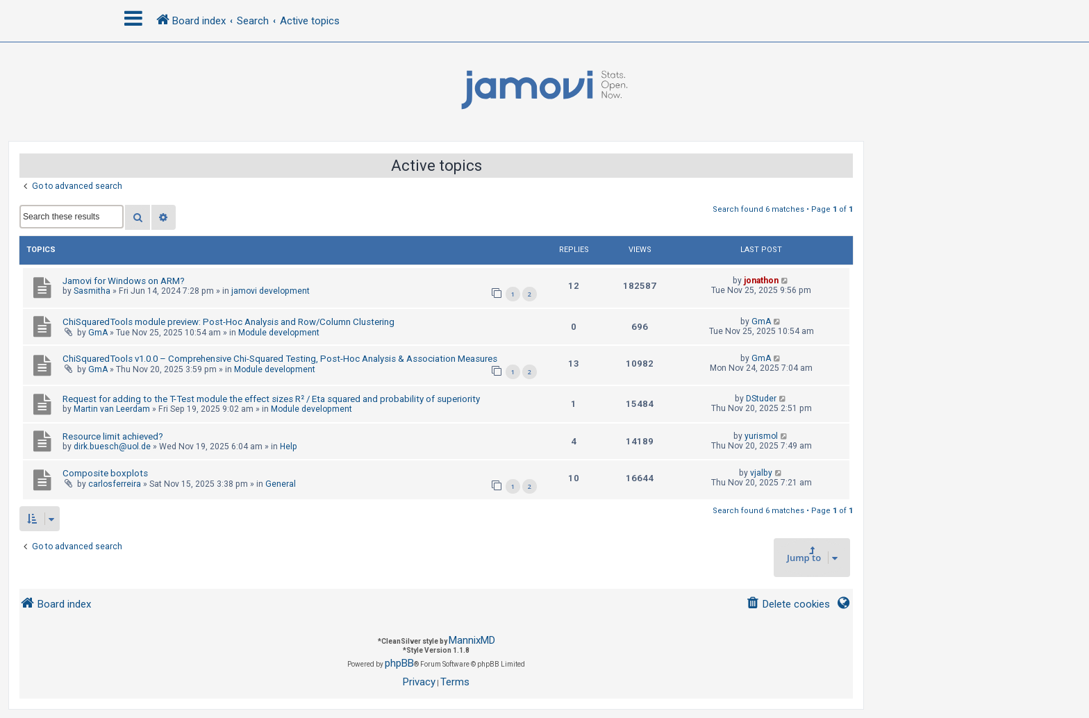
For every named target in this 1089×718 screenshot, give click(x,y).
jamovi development (270, 291)
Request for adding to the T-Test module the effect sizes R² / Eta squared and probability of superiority (271, 399)
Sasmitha (92, 291)
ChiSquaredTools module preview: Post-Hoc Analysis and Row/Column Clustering (228, 322)
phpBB (399, 663)
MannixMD (472, 640)
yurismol (761, 436)
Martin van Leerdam (112, 409)
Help (288, 446)
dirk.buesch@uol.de (112, 446)
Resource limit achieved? (113, 436)
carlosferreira (114, 484)
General (280, 484)
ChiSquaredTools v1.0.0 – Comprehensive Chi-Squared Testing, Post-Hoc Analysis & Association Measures (280, 358)
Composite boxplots (105, 473)
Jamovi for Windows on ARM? (124, 281)
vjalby (761, 473)
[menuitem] (788, 604)
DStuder (761, 398)
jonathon (761, 280)
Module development (278, 332)
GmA (98, 332)
